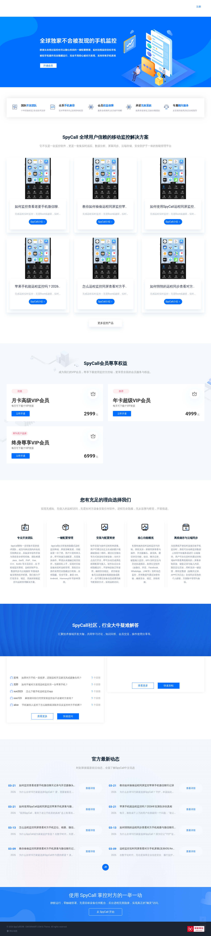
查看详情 (90, 788)
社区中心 (155, 664)
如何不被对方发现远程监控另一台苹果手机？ (45, 684)
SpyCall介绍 (37, 221)
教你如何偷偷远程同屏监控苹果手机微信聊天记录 (118, 207)
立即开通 (20, 413)
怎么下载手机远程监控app (39, 691)
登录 (185, 6)
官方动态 (145, 6)
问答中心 (55, 664)
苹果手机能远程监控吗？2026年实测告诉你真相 (50, 286)
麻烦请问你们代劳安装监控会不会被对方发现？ (49, 698)
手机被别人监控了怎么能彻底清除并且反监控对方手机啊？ (52, 705)
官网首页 (97, 6)
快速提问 (68, 716)
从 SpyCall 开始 (106, 911)
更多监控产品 (105, 323)
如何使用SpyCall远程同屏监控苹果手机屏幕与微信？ (48, 806)
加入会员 (161, 5)
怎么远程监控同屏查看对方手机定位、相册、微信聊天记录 (125, 286)
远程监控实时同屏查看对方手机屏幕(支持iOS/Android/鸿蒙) (152, 848)
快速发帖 (169, 685)
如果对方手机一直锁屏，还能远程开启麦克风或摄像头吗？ (52, 677)
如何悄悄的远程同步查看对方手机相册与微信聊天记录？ (150, 827)
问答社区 (129, 6)
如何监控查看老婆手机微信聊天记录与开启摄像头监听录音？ (59, 207)
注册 (198, 6)
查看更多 (42, 716)
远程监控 (113, 5)
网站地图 (12, 931)
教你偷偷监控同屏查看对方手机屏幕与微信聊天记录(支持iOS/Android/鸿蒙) (60, 848)
